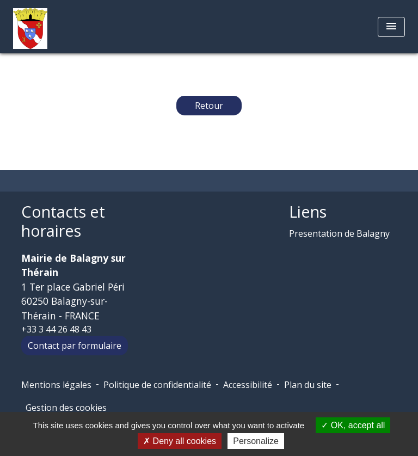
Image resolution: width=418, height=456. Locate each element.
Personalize (256, 441)
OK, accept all (353, 425)
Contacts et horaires (63, 221)
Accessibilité (247, 385)
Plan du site (307, 385)
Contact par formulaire (74, 346)
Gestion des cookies (66, 408)
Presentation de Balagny (339, 233)
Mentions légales (56, 385)
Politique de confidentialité (157, 385)
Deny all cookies (179, 441)
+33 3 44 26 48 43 (56, 329)
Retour (209, 106)
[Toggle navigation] (391, 27)
